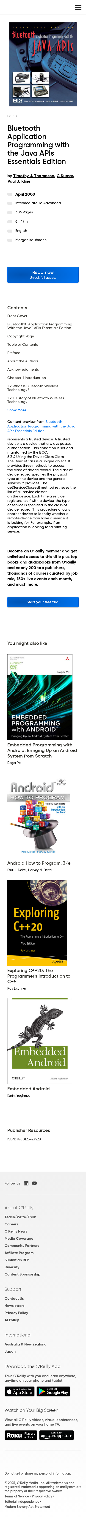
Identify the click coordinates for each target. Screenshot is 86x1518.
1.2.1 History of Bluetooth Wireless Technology (35, 400)
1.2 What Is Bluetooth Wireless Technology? (32, 388)
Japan (10, 1351)
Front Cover (17, 316)
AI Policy (12, 1320)
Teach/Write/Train (20, 1217)
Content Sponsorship (22, 1274)
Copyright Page (20, 336)
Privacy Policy (16, 1312)
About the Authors (22, 361)
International (18, 1335)
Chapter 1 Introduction (26, 378)
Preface (13, 353)
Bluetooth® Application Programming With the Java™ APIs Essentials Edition (39, 326)
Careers (11, 1224)
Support (13, 1289)
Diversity (12, 1267)
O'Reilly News (16, 1231)
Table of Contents (22, 344)
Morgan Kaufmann (31, 240)
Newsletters (14, 1305)
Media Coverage (19, 1238)
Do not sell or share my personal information (37, 1473)
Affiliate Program (19, 1252)
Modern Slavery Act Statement (27, 1507)
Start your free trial (43, 602)
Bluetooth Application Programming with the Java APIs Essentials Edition (41, 426)
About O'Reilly (19, 1207)
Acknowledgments (23, 369)
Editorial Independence (22, 1502)
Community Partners (22, 1245)
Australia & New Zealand (26, 1344)
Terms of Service (17, 1496)
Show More (16, 410)
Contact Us (14, 1298)
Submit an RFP (17, 1259)
